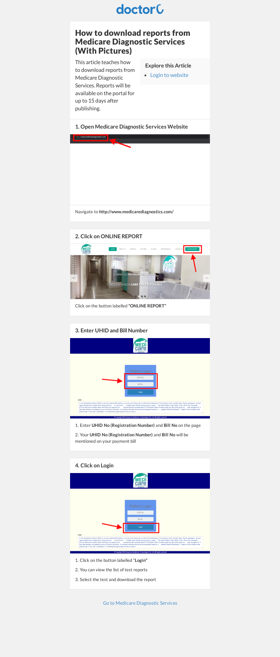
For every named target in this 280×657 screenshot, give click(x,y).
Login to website (169, 75)
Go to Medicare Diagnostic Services (140, 603)
